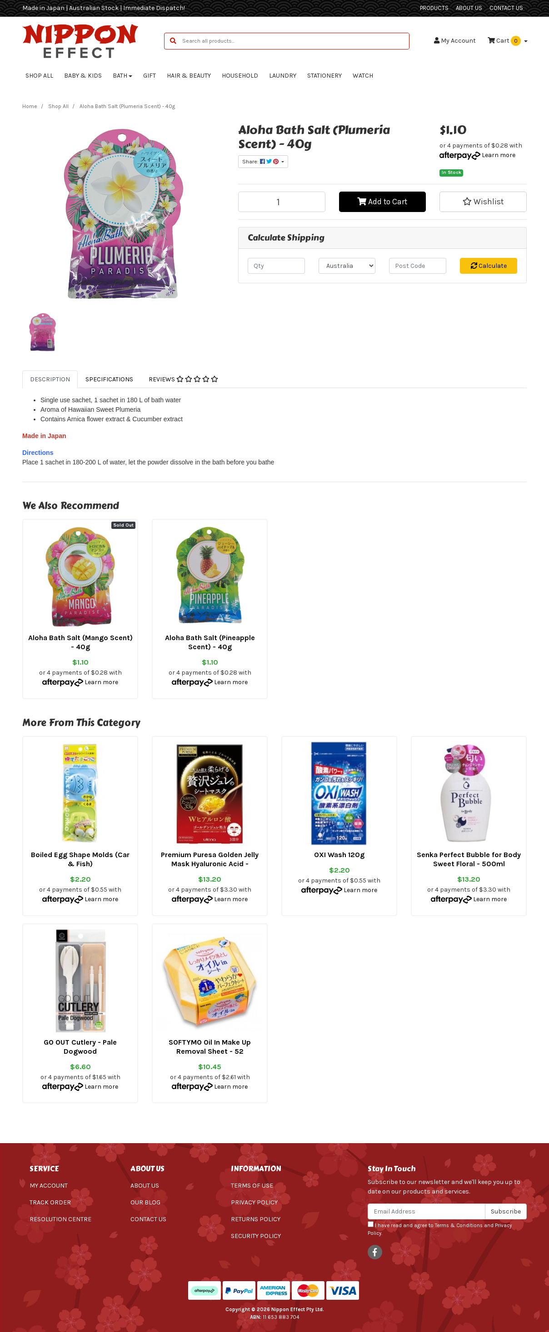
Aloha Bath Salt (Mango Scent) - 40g (80, 642)
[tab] (50, 379)
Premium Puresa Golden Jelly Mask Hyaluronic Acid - (210, 859)
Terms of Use (252, 1185)
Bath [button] (120, 75)
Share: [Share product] (261, 161)
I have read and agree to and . (440, 1228)
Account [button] (455, 40)
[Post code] (417, 266)
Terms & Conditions (459, 1225)
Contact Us (506, 8)
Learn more (498, 155)
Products (434, 8)
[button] (483, 202)
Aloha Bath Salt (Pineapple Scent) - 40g (210, 642)
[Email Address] (426, 1211)
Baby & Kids (83, 75)
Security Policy (256, 1236)
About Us (469, 8)
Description (50, 379)
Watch (363, 75)
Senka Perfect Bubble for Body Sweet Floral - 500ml (469, 859)
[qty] (276, 266)
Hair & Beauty (189, 75)
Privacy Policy (254, 1202)
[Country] (347, 266)
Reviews (183, 379)
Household (240, 75)
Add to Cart (382, 201)
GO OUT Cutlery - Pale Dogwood (80, 1047)
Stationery (324, 75)
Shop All (39, 75)
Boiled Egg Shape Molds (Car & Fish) (80, 859)
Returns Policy (255, 1219)
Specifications (109, 379)
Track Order (50, 1202)
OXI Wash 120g (339, 854)
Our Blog (145, 1202)
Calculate (489, 266)
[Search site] (173, 41)
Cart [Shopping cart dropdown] (505, 41)
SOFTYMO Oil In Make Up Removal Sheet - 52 (210, 1047)
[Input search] (295, 41)
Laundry (282, 75)
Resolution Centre (60, 1219)
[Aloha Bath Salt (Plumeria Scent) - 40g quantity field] (281, 202)
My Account (49, 1185)
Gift (149, 75)
